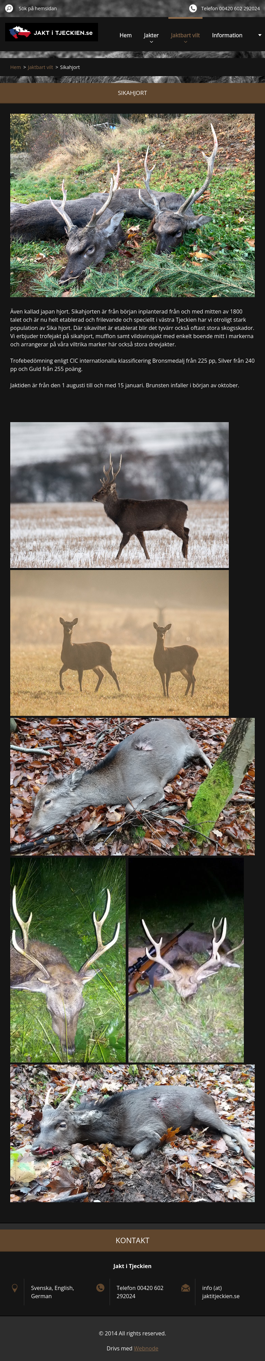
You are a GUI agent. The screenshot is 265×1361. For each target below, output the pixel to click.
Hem (126, 35)
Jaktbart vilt (185, 37)
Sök (9, 8)
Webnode (146, 1348)
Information (227, 35)
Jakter (151, 37)
